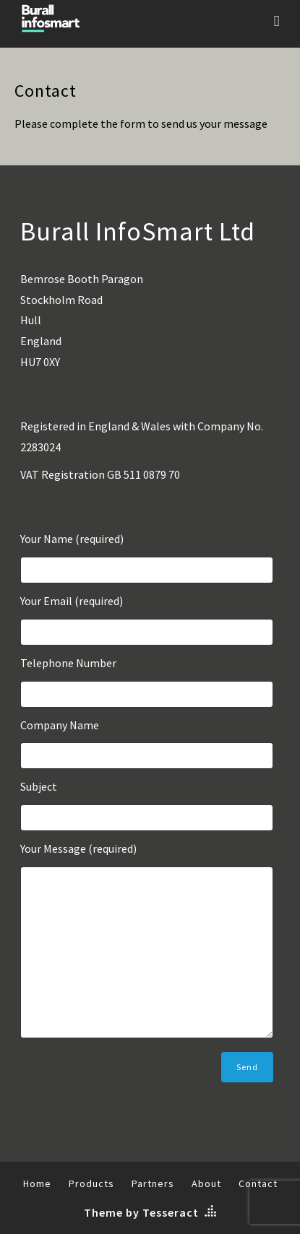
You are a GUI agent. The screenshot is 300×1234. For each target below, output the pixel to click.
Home (37, 1183)
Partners (153, 1183)
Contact (258, 1183)
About (206, 1183)
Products (91, 1183)
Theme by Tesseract (141, 1212)
